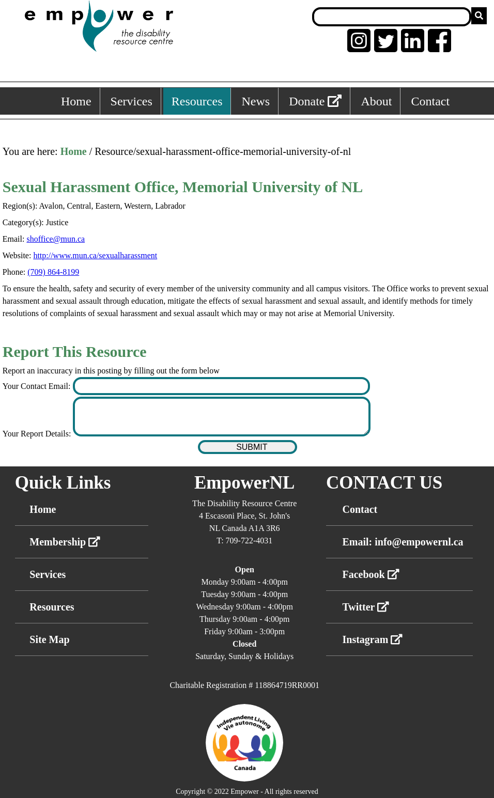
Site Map (49, 639)
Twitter (365, 607)
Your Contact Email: (38, 386)
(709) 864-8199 (53, 272)
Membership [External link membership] (64, 541)
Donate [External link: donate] (315, 101)
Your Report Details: (38, 433)
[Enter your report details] (222, 416)
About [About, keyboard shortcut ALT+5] (376, 101)
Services (47, 574)
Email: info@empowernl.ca (402, 541)
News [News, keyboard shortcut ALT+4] (255, 101)
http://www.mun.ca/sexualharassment (95, 255)
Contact (359, 509)
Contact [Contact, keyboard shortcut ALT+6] (430, 101)
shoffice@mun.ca (55, 238)
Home (73, 151)
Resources (51, 607)
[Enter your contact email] (222, 386)
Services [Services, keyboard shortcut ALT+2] (131, 101)
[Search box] (391, 16)
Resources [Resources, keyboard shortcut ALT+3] (197, 101)
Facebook (370, 574)
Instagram (372, 639)
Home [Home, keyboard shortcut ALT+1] (76, 101)
